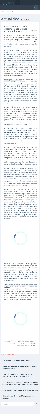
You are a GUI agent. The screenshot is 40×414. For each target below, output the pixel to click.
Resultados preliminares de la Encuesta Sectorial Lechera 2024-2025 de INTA (17, 375)
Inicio (3, 12)
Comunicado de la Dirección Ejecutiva (16, 361)
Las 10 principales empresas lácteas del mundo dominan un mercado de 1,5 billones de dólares (20, 383)
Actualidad (10, 12)
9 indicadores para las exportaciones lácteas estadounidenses (15, 29)
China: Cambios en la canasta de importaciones (20, 390)
